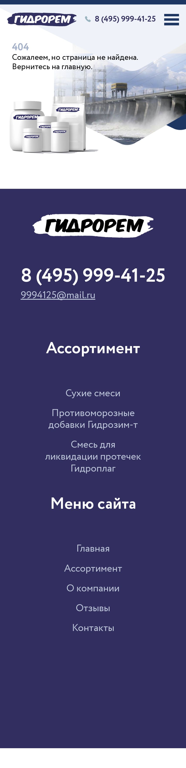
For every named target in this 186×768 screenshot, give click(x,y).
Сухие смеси (93, 393)
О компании (93, 588)
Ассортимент (93, 569)
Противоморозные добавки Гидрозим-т (93, 419)
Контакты (93, 628)
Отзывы (93, 608)
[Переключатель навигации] (171, 19)
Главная (93, 549)
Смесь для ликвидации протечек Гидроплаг (93, 457)
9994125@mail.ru (58, 296)
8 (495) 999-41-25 (120, 19)
